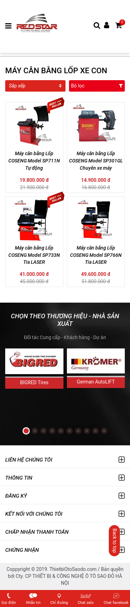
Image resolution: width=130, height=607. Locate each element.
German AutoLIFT (96, 382)
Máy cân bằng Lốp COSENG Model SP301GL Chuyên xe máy (96, 161)
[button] (26, 430)
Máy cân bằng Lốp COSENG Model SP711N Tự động (34, 161)
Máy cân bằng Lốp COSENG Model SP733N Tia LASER (34, 255)
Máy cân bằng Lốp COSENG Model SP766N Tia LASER (96, 255)
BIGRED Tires (34, 382)
